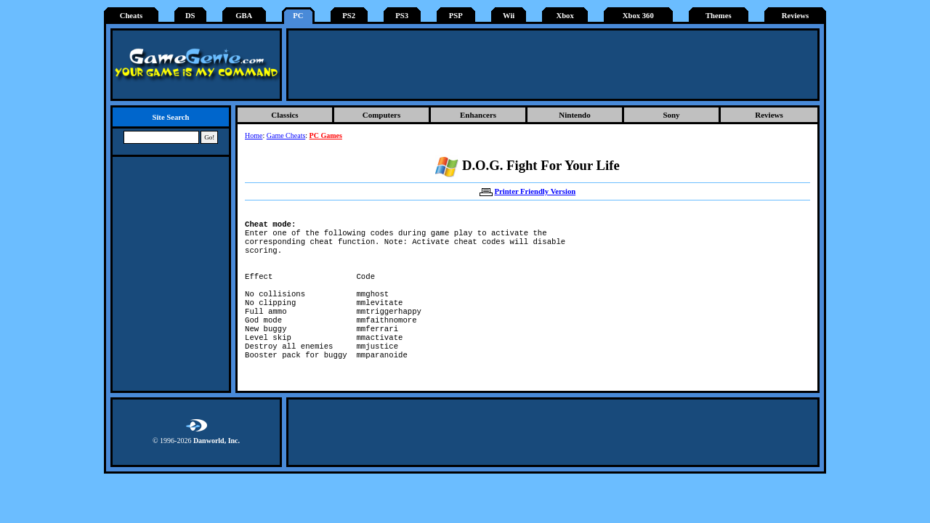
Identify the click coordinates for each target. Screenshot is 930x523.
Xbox (564, 16)
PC (298, 16)
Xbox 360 (638, 16)
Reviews (795, 16)
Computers (382, 114)
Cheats (131, 16)
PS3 (401, 16)
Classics (284, 114)
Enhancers (478, 114)
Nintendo (574, 114)
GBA (243, 16)
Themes (718, 16)
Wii (508, 16)
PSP (456, 16)
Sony (671, 114)
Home (253, 135)
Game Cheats (286, 135)
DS (190, 16)
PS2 (348, 16)
